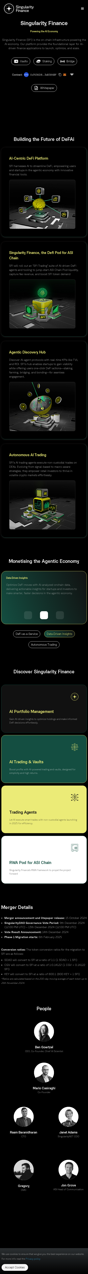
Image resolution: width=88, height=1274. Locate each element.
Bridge (67, 61)
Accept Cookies (15, 1267)
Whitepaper (44, 88)
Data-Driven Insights (59, 634)
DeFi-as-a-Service (27, 634)
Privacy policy (33, 1258)
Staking (44, 61)
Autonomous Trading (44, 644)
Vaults (21, 61)
